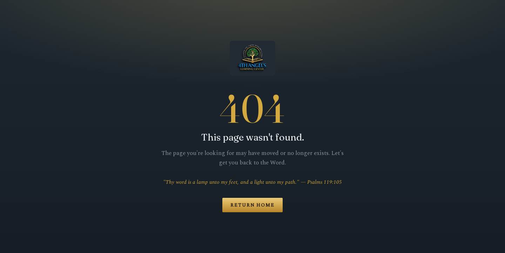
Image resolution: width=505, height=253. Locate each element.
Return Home (252, 205)
